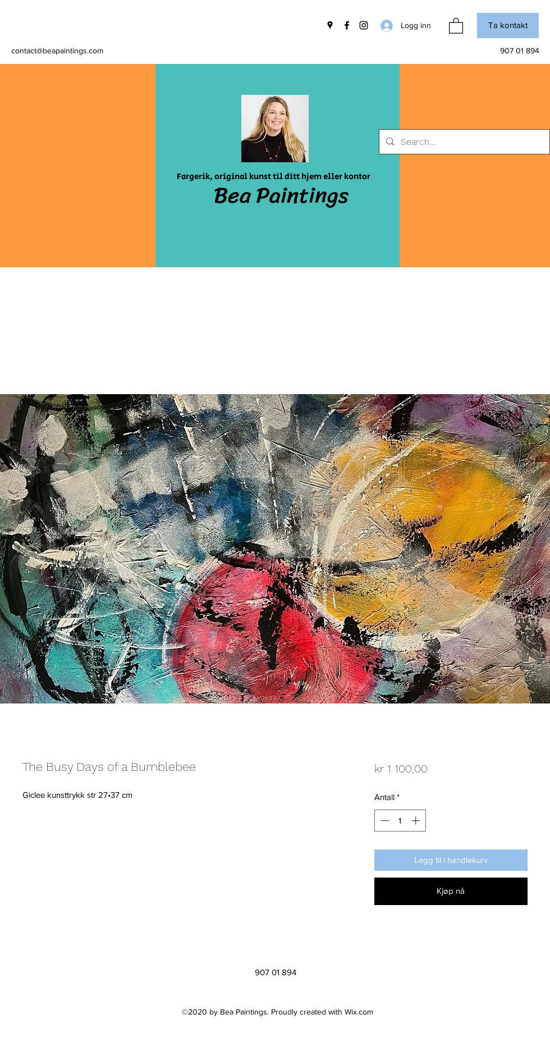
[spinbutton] (400, 820)
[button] (456, 25)
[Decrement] (383, 820)
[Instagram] (363, 25)
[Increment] (416, 820)
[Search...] (463, 142)
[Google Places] (330, 25)
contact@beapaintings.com (57, 50)
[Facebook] (346, 25)
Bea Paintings (281, 195)
